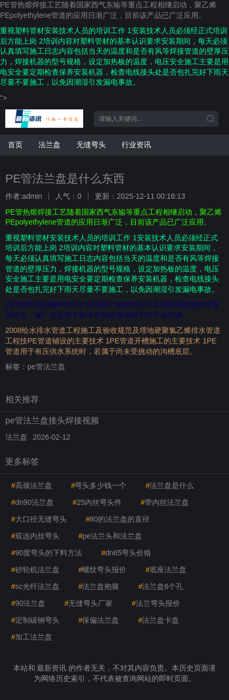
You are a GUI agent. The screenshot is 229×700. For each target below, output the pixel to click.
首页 (15, 144)
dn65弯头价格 (126, 553)
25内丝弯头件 (97, 502)
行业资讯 (136, 144)
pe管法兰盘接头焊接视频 (52, 420)
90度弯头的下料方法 (46, 553)
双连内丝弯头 (35, 536)
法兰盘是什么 (169, 485)
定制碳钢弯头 (35, 620)
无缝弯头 (91, 144)
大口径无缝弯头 (39, 519)
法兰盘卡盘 (158, 620)
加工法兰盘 (31, 637)
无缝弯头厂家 (88, 603)
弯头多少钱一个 (99, 485)
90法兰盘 (28, 603)
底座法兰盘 (165, 569)
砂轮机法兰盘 (35, 569)
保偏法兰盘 (99, 620)
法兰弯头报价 (156, 603)
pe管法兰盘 (46, 366)
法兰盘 (49, 144)
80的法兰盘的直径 (118, 519)
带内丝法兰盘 (165, 502)
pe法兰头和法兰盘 (110, 536)
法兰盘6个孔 (160, 586)
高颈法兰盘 (31, 485)
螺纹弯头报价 (102, 569)
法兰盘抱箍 (99, 586)
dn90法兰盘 (32, 502)
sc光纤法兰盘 (35, 586)
